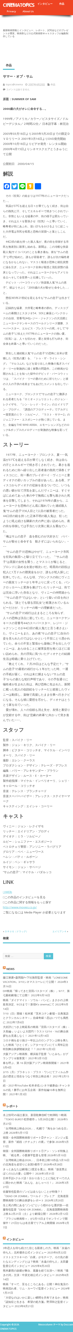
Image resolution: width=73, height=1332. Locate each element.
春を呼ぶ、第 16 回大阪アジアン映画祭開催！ (31, 1063)
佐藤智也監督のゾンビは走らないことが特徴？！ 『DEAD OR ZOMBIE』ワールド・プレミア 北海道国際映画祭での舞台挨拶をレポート (35, 1196)
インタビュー (45, 3)
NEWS (10, 969)
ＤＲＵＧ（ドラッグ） (16, 931)
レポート (12, 1106)
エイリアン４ (59, 931)
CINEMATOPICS (18, 5)
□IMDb (7, 892)
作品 (61, 3)
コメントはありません (18, 89)
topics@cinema (14, 84)
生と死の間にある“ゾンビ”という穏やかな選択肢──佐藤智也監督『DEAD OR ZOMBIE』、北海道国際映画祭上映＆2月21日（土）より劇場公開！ (36, 1209)
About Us (28, 11)
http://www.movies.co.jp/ (20, 907)
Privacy (11, 11)
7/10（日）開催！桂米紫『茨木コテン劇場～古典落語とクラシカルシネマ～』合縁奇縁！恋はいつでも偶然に (36, 1018)
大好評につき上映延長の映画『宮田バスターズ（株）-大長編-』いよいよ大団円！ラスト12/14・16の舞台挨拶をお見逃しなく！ (36, 1031)
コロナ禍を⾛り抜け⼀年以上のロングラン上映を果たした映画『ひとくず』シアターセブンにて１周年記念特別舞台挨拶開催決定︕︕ (35, 1045)
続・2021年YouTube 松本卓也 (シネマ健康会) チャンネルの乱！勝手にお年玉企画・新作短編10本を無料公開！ (36, 1090)
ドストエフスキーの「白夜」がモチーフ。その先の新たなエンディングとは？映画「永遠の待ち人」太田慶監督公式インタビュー (35, 1261)
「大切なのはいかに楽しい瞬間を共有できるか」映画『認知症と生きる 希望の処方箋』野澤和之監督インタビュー (35, 1302)
